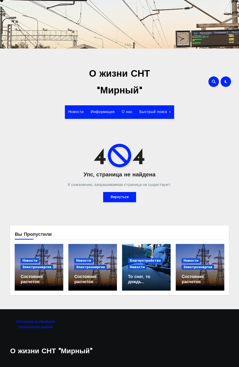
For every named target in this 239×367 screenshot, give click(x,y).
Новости (76, 112)
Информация (103, 112)
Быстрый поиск (154, 112)
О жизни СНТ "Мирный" (51, 351)
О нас (127, 112)
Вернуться (120, 197)
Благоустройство (145, 261)
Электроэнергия (36, 267)
